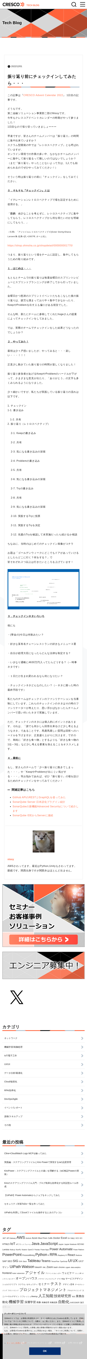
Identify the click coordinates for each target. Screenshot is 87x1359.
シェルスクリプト (9, 1284)
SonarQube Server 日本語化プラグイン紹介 (39, 802)
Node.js (12, 1250)
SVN (20, 1261)
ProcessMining (28, 1255)
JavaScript (49, 1243)
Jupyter (61, 1244)
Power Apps (45, 1250)
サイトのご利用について (14, 1343)
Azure (35, 1238)
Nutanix (24, 1250)
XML (44, 1267)
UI (70, 1261)
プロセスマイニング (74, 1290)
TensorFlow (55, 1261)
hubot (14, 1273)
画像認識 (53, 1302)
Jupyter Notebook (70, 1244)
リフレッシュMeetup (29, 1296)
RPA (53, 1254)
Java (36, 1243)
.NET (4, 1238)
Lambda (5, 1250)
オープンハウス (27, 1278)
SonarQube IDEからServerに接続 (33, 815)
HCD (77, 1238)
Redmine (79, 1255)
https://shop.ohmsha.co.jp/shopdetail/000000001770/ (40, 245)
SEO (9, 1261)
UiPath (15, 1266)
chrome (61, 1267)
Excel (64, 1238)
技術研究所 (62, 1296)
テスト (56, 1284)
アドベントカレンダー (53, 1273)
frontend (7, 1273)
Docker (56, 1238)
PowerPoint (12, 1254)
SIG (15, 1261)
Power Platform (78, 1250)
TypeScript (63, 1261)
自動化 (63, 1302)
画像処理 (45, 1302)
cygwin (67, 1267)
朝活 (73, 1296)
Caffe (50, 1238)
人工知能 (45, 1296)
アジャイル (35, 1272)
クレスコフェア (50, 1279)
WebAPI (38, 1267)
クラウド (41, 1279)
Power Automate (61, 1249)
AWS (20, 1237)
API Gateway (11, 1238)
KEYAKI (80, 1244)
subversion (20, 1273)
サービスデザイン (74, 1278)
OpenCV (31, 1250)
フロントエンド (13, 1290)
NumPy (18, 1250)
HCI (81, 1238)
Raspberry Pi (62, 1255)
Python (41, 1254)
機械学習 (16, 1302)
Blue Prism (42, 1238)
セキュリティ (32, 1284)
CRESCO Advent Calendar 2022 (43, 95)
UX (75, 1261)
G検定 (72, 1238)
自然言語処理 (74, 1302)
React (71, 1254)
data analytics (76, 1267)
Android (28, 1238)
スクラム (22, 1284)
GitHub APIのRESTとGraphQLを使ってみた (39, 797)
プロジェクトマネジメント (43, 1290)
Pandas (37, 1250)
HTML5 (6, 1244)
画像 (38, 1302)
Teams (46, 1261)
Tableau (34, 1261)
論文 (82, 1302)
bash (56, 1267)
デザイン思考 (68, 1284)
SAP (4, 1261)
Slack (25, 1261)
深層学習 (30, 1302)
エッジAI (78, 1273)
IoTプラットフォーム (23, 1244)
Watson (28, 1266)
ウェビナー (68, 1273)
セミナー (44, 1284)
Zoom (49, 1267)
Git (69, 1238)
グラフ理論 (61, 1279)
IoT (12, 1244)
